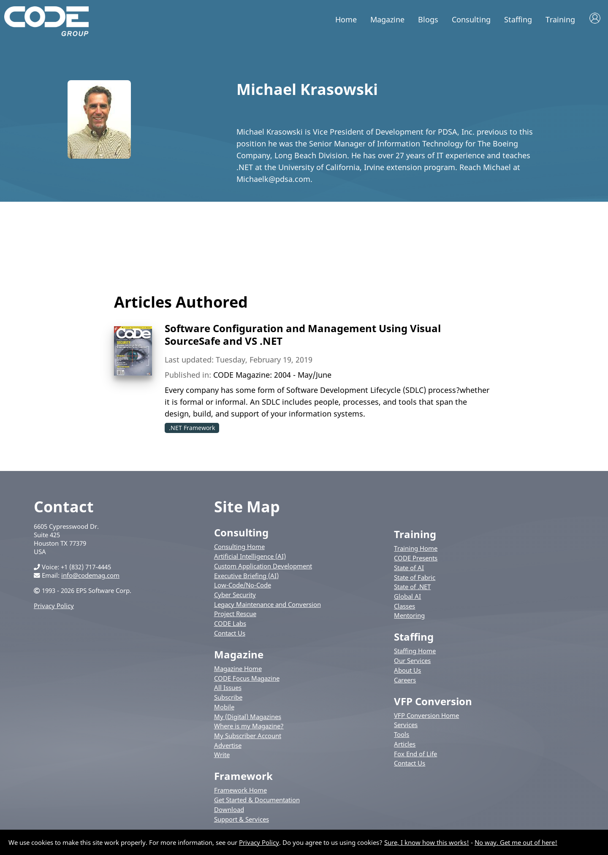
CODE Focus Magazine (247, 678)
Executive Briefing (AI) (246, 575)
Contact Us (229, 633)
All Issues (228, 687)
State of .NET (412, 586)
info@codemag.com (90, 575)
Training (560, 19)
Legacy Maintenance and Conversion (267, 604)
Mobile (224, 707)
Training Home (415, 548)
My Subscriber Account (247, 735)
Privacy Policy (54, 605)
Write (222, 754)
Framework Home (240, 790)
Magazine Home (238, 668)
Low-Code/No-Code (242, 585)
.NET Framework (192, 428)
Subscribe (228, 697)
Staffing (518, 19)
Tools (401, 734)
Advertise (228, 745)
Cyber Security (235, 594)
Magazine (387, 19)
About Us (407, 670)
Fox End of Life (415, 753)
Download (229, 809)
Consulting (471, 19)
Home (346, 19)
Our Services (412, 660)
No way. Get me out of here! (516, 842)
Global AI (407, 596)
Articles (404, 744)
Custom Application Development (263, 566)
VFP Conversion (433, 701)
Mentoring (409, 615)
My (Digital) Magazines (247, 716)
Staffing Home (415, 651)
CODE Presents (415, 558)
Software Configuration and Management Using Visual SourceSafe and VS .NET (303, 334)
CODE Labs (230, 623)
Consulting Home (239, 546)
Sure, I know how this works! (426, 842)
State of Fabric (414, 577)
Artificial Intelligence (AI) (250, 556)
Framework (243, 776)
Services (406, 724)
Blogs (428, 19)
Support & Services (241, 819)
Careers (405, 680)
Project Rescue (235, 613)
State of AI (409, 567)
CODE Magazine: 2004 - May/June (272, 375)
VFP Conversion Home (426, 715)
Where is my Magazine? (249, 726)
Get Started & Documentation (257, 799)
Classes (404, 606)
